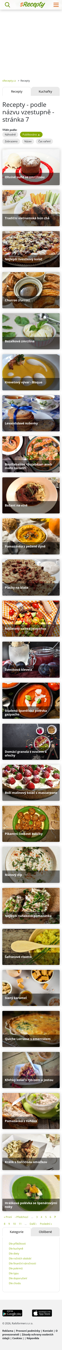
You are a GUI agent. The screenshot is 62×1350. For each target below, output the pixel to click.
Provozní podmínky (28, 1331)
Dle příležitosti (17, 1243)
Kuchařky (45, 91)
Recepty (16, 91)
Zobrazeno (11, 141)
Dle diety (14, 1253)
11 (20, 1224)
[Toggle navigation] (56, 4)
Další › (33, 1224)
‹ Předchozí (21, 1217)
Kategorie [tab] (16, 1232)
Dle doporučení (18, 1278)
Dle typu (14, 1273)
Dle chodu (15, 1283)
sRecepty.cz (9, 80)
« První (8, 1217)
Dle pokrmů (16, 1268)
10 (14, 1224)
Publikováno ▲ (31, 134)
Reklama (7, 1331)
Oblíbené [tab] (45, 1232)
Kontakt (48, 1331)
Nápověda (33, 1338)
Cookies (17, 1338)
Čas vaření (44, 141)
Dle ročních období (20, 1258)
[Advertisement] (31, 42)
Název (28, 141)
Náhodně (10, 134)
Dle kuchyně (16, 1248)
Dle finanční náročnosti (22, 1263)
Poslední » (46, 1224)
